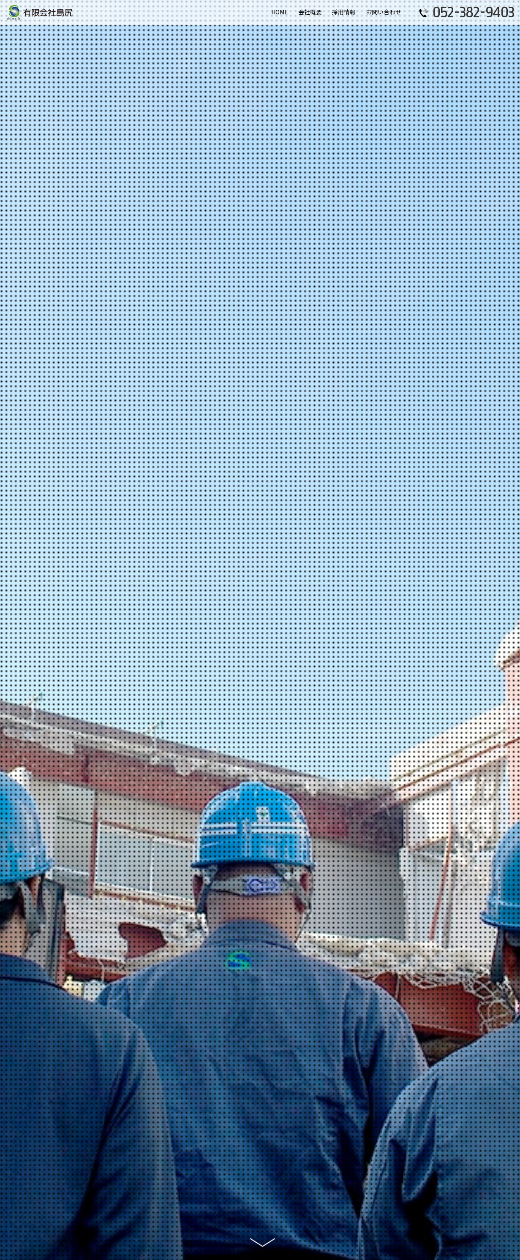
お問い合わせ (383, 12)
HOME (279, 12)
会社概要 (310, 12)
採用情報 (344, 12)
